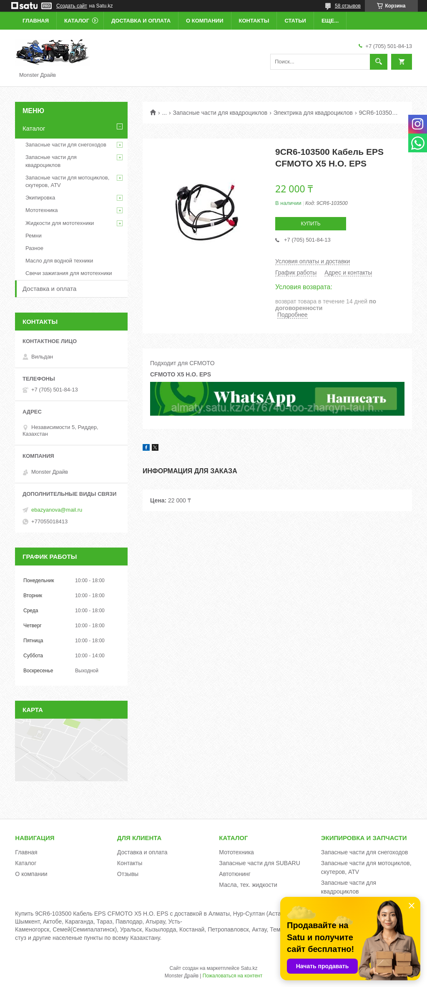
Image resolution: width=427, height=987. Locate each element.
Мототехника (41, 210)
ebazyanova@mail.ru (56, 510)
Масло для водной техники (59, 260)
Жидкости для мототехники (59, 223)
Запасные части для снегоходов (65, 144)
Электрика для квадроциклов (313, 112)
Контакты (254, 21)
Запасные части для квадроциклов (220, 112)
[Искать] (378, 62)
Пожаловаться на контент (232, 976)
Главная (36, 21)
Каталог (76, 21)
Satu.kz (249, 968)
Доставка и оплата (141, 21)
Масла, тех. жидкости (248, 884)
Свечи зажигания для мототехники (68, 273)
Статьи (295, 21)
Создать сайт (71, 6)
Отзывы (127, 874)
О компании (204, 21)
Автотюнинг (235, 874)
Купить (310, 224)
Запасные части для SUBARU (259, 863)
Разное (34, 248)
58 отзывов (348, 6)
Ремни (33, 235)
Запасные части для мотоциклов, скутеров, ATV (67, 181)
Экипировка (40, 197)
